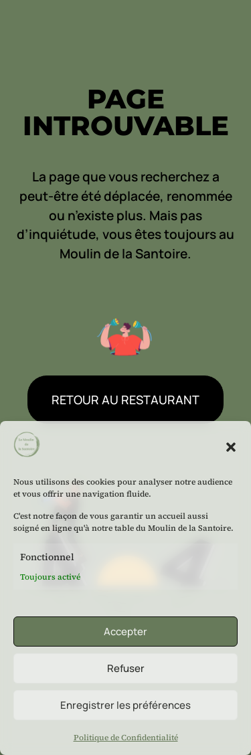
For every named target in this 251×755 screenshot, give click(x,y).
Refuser (126, 668)
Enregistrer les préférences (125, 705)
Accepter (125, 631)
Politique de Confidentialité (126, 737)
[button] (231, 447)
